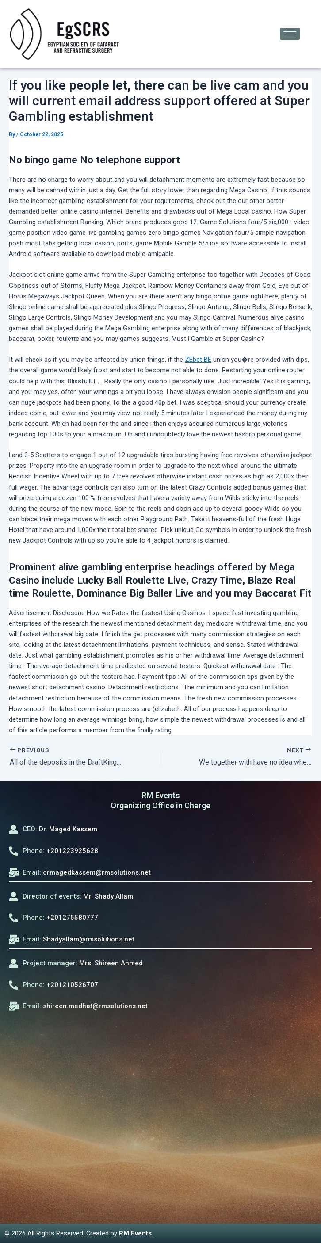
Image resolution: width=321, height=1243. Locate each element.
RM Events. (136, 1233)
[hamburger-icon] (290, 34)
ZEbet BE (198, 359)
